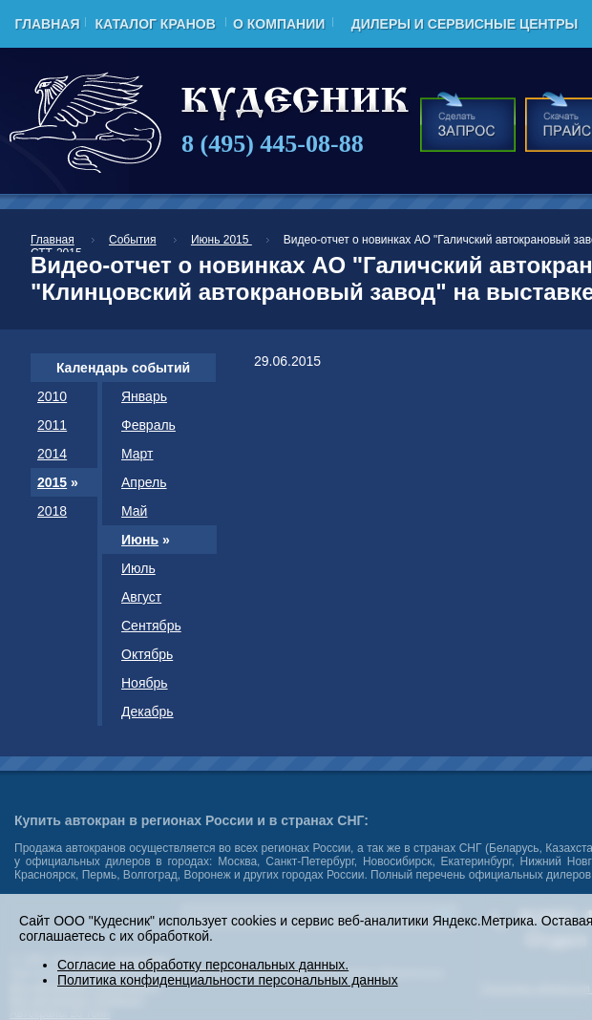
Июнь (140, 539)
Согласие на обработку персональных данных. (203, 964)
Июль (138, 568)
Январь (144, 396)
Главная (47, 24)
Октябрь (147, 654)
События (133, 239)
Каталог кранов (155, 24)
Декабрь (147, 711)
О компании (279, 24)
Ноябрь (144, 683)
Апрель (144, 482)
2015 (52, 482)
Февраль (148, 425)
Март (137, 453)
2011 (52, 425)
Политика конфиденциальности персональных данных (227, 980)
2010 (52, 396)
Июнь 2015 (221, 239)
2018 (52, 511)
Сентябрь (151, 625)
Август (141, 597)
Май (134, 511)
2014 (52, 453)
